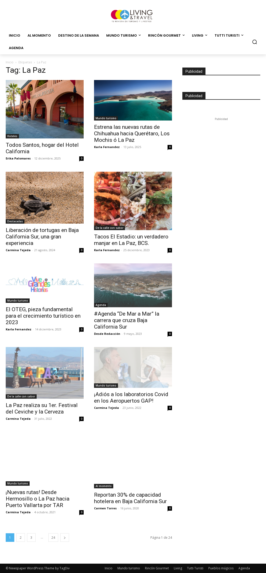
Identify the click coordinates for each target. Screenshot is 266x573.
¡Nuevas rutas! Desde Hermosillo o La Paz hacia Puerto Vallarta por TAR (37, 498)
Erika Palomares (18, 158)
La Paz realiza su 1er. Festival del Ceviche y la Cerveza (42, 408)
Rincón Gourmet (157, 568)
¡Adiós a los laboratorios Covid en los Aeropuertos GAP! (131, 397)
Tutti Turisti (195, 568)
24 (53, 537)
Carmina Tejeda (18, 250)
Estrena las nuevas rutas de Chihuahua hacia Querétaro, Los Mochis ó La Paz (132, 133)
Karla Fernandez (107, 147)
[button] (254, 42)
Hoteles (12, 136)
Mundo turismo (106, 118)
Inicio (10, 62)
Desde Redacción (107, 334)
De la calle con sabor (109, 228)
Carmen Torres (105, 508)
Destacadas (15, 221)
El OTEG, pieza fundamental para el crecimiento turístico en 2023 (43, 315)
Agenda (101, 305)
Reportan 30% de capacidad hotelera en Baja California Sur (130, 498)
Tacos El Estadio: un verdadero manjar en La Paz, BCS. (131, 240)
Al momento (104, 486)
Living (178, 568)
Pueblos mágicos (221, 568)
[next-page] (64, 537)
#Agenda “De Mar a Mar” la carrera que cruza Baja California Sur (126, 320)
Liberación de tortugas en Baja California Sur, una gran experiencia (42, 236)
